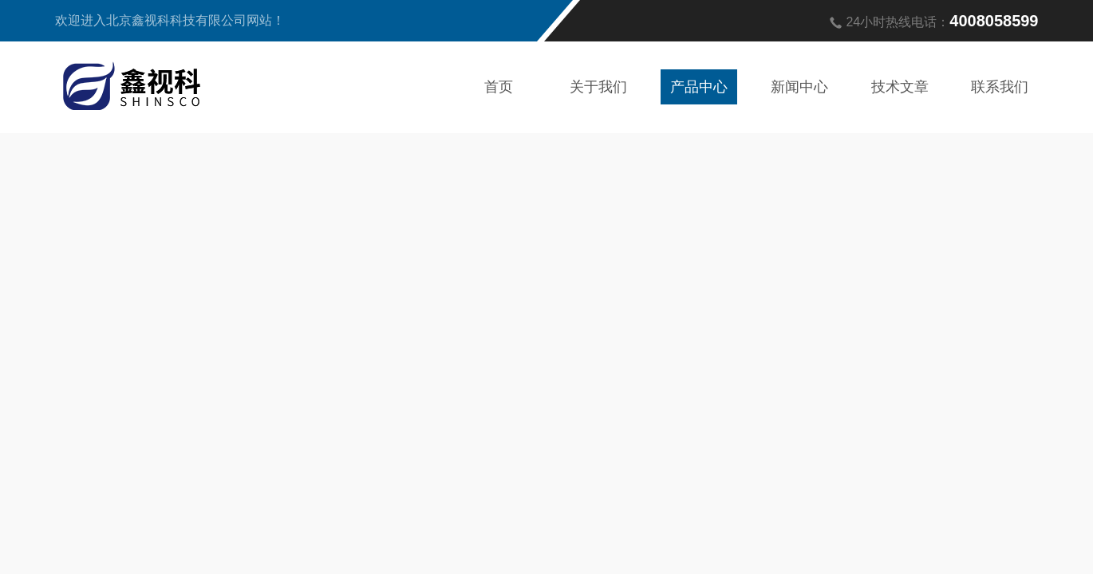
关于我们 (598, 87)
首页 (498, 87)
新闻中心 (799, 87)
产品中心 (699, 87)
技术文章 (900, 87)
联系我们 (999, 87)
